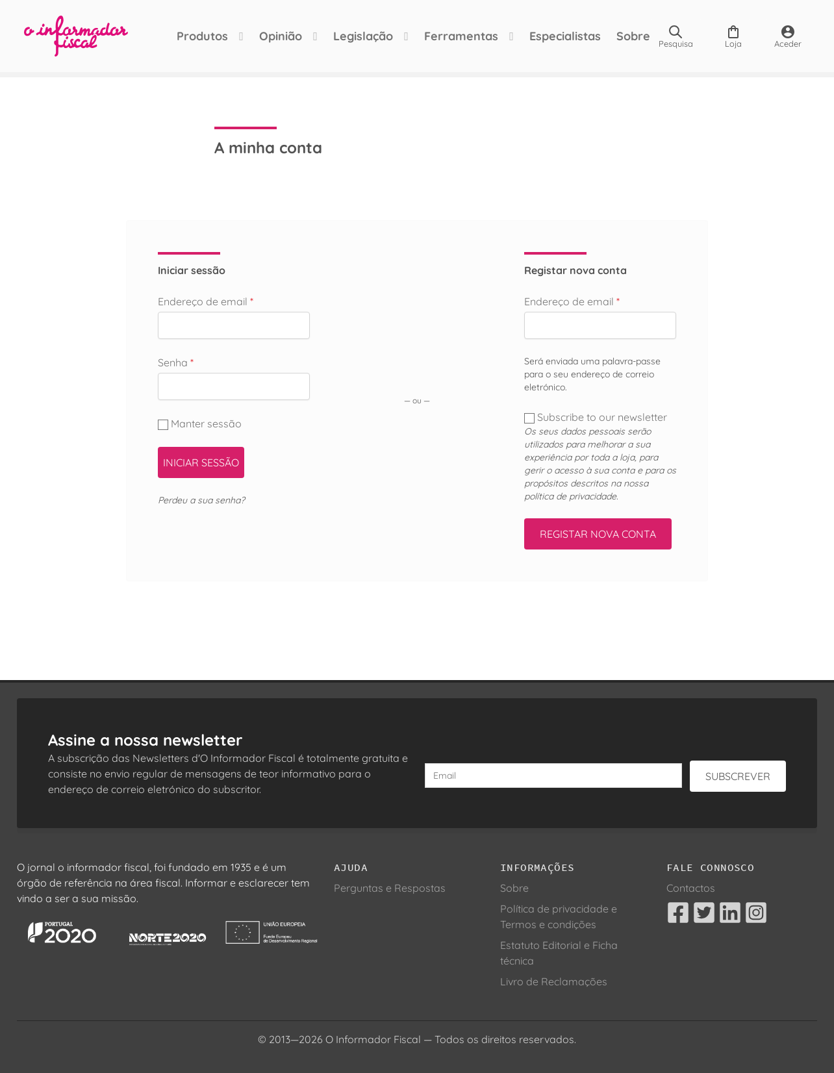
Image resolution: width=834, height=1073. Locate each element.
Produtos (195, 36)
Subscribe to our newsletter (597, 416)
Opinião (273, 36)
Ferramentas (454, 36)
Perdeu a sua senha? (201, 500)
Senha (176, 362)
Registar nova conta (598, 533)
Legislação (356, 36)
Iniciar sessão (201, 462)
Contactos (690, 887)
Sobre (626, 36)
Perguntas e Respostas (390, 887)
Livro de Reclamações (553, 981)
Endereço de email (205, 301)
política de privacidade (570, 496)
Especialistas (558, 36)
